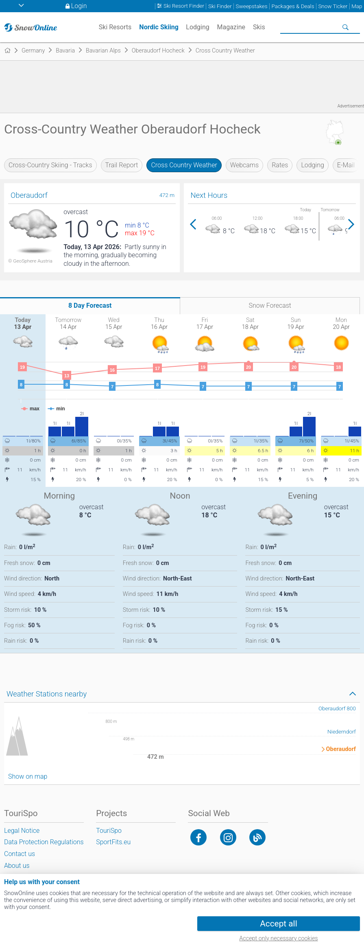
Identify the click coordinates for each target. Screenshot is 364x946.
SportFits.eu (113, 842)
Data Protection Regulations (44, 842)
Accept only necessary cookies (278, 938)
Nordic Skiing (159, 27)
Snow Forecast (269, 305)
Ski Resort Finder (183, 6)
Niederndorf (341, 732)
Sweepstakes (252, 6)
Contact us (19, 854)
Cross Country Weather (184, 165)
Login (79, 6)
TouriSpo (109, 830)
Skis (259, 27)
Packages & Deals (293, 6)
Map (356, 6)
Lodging (312, 165)
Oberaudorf (341, 749)
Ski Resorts (115, 27)
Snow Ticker (332, 6)
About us (17, 865)
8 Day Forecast (90, 305)
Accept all (278, 923)
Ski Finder (220, 6)
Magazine (231, 27)
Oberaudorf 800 (337, 708)
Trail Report (121, 165)
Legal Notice (21, 830)
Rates (280, 165)
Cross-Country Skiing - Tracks (50, 165)
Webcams (244, 165)
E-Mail (346, 165)
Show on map (27, 776)
